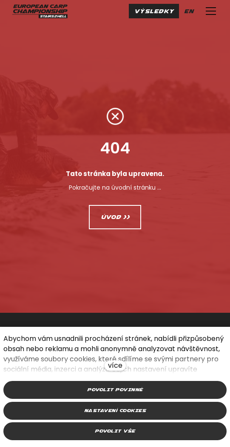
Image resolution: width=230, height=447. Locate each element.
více (115, 365)
